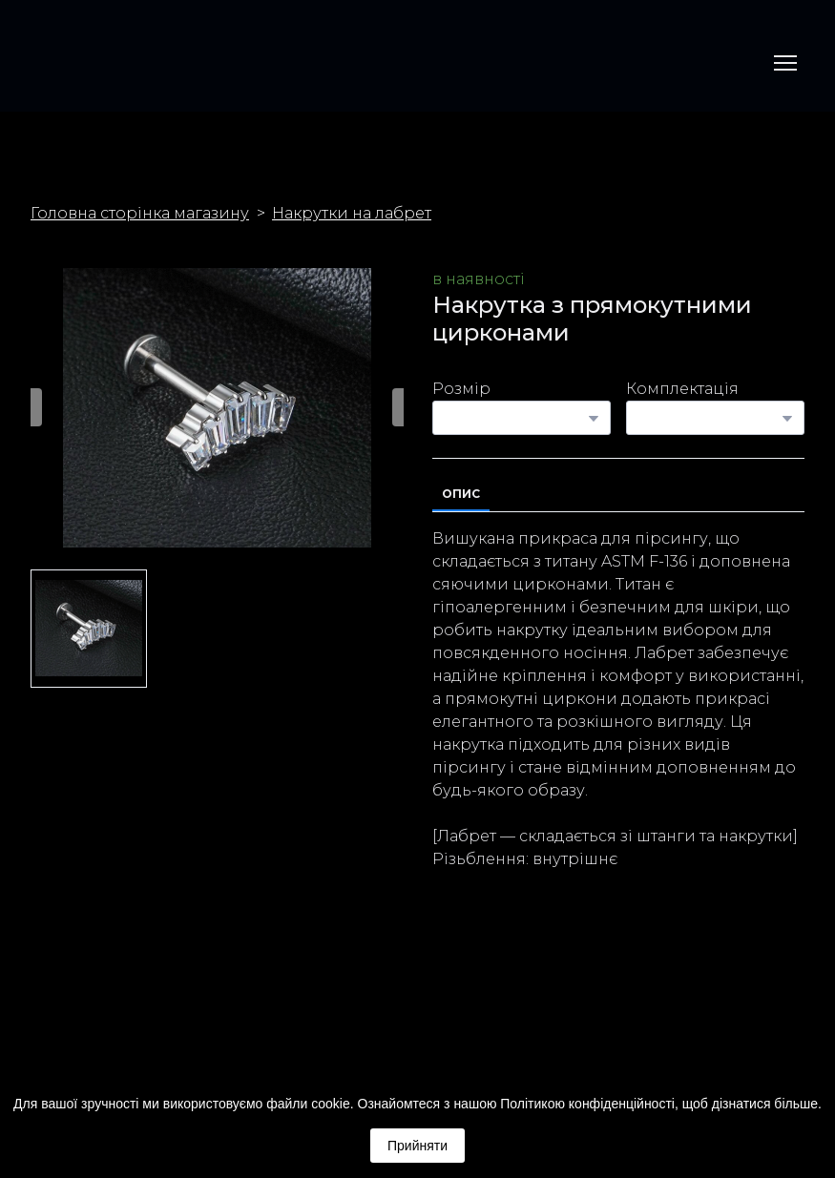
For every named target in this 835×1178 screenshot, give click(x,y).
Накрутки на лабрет (351, 213)
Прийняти (417, 1145)
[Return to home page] (63, 63)
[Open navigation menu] (785, 63)
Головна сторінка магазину (140, 213)
